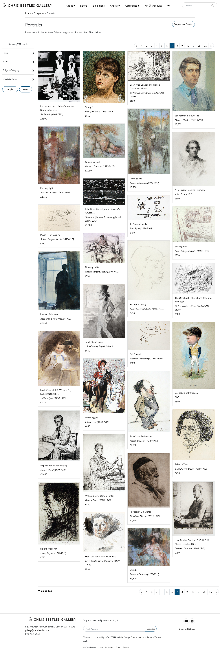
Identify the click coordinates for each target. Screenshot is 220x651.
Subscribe (151, 628)
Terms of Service (154, 637)
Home (28, 13)
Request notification (183, 24)
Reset (25, 89)
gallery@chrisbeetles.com (37, 630)
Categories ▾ (132, 5)
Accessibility (109, 647)
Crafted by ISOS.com (187, 628)
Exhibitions (98, 5)
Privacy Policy (137, 637)
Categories (39, 13)
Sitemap (126, 647)
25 (199, 45)
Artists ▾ (115, 5)
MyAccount (153, 5)
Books (83, 5)
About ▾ (70, 5)
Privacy (118, 647)
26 (205, 45)
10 (188, 45)
